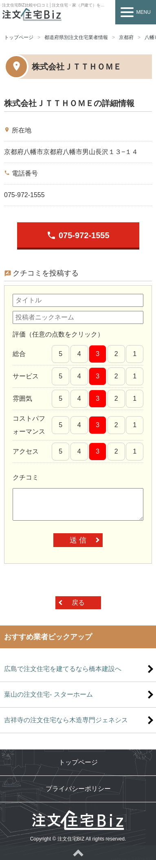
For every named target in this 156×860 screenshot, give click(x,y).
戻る (78, 602)
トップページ (18, 37)
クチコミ (26, 477)
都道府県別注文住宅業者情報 (76, 37)
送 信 (78, 540)
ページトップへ (78, 852)
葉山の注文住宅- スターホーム (48, 694)
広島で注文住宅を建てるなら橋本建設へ (62, 668)
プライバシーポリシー (78, 788)
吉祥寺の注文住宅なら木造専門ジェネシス (66, 720)
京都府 (126, 37)
